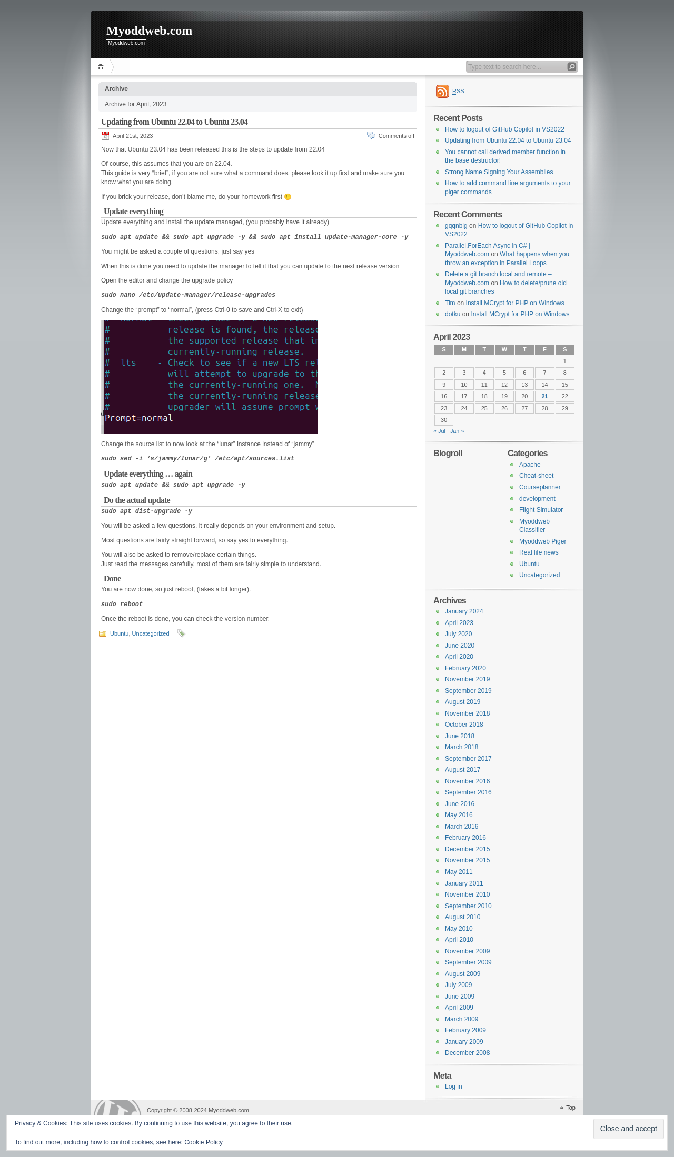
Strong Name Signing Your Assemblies (499, 172)
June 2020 (459, 645)
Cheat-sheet (536, 475)
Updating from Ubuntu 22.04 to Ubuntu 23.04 (174, 121)
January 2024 (464, 611)
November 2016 (467, 781)
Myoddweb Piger (542, 541)
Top (571, 1107)
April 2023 (459, 623)
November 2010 (467, 894)
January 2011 (464, 883)
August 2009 (462, 974)
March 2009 (461, 1019)
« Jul (439, 431)
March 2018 (461, 747)
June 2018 (459, 736)
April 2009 (459, 1007)
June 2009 (459, 996)
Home (102, 66)
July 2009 (458, 985)
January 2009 (464, 1041)
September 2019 (468, 691)
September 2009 (468, 962)
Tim (450, 303)
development (537, 498)
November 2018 (467, 713)
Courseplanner (540, 487)
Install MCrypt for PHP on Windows (515, 303)
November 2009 (467, 951)
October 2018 (464, 724)
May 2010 (459, 928)
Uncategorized (151, 633)
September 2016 (468, 792)
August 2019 (462, 702)
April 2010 (459, 939)
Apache (530, 464)
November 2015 (467, 860)
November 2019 (467, 679)
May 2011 (459, 872)
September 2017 (468, 758)
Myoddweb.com (149, 30)
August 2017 (462, 769)
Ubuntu (119, 633)
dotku (452, 314)
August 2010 (462, 917)
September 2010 (468, 906)
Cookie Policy (203, 1142)
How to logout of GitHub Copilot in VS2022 (504, 129)
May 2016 (459, 815)
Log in (453, 1086)
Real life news (539, 552)
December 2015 (467, 849)
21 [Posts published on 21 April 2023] (545, 396)
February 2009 (465, 1030)
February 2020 (465, 668)
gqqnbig (456, 225)
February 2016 (465, 837)
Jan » (457, 431)
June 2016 (459, 804)
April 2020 (459, 656)
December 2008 (467, 1053)
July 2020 (458, 634)
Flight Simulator (541, 510)
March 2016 (461, 826)
